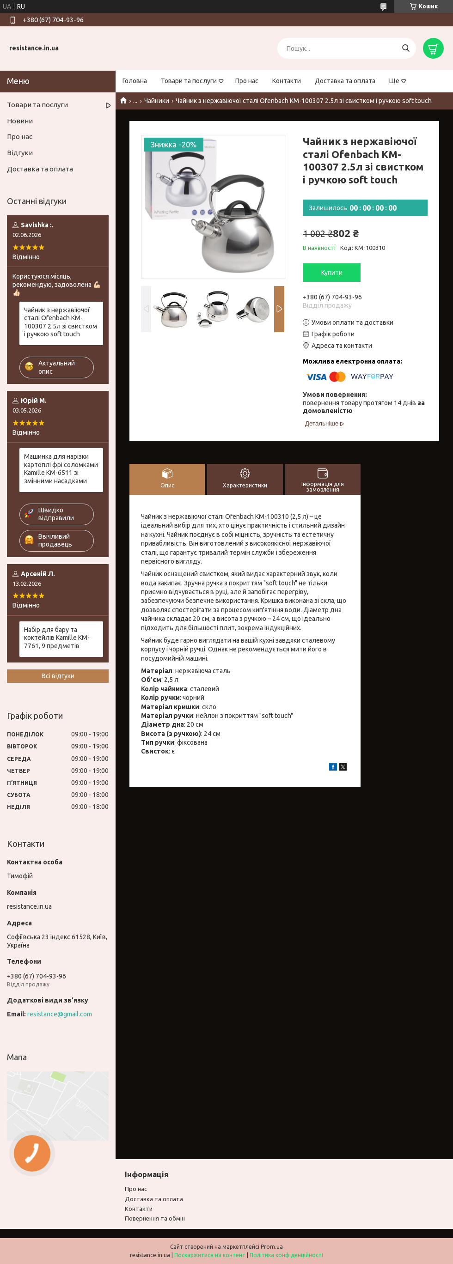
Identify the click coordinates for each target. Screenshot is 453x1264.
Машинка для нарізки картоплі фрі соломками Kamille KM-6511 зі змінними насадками (61, 469)
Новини (20, 121)
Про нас (246, 81)
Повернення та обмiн (155, 1218)
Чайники (156, 100)
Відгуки (20, 153)
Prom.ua (272, 1247)
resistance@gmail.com (59, 1014)
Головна (134, 81)
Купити (332, 272)
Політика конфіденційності (286, 1255)
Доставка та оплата (345, 81)
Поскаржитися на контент (209, 1255)
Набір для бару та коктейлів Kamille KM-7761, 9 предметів (57, 638)
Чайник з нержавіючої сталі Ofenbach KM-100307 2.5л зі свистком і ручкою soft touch (60, 322)
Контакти (286, 81)
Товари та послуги (189, 81)
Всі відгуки (58, 676)
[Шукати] (405, 48)
